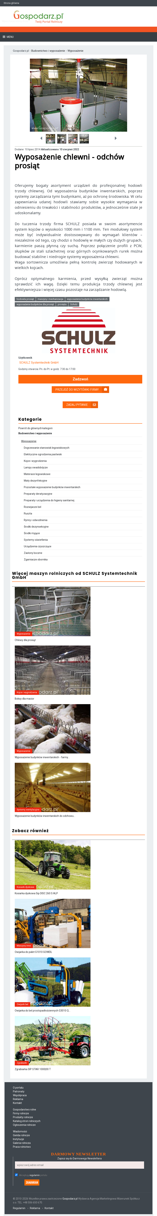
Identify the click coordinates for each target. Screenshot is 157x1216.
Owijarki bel (22, 1004)
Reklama (18, 1099)
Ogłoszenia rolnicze (24, 1124)
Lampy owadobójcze (36, 467)
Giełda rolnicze (21, 1135)
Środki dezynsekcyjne (36, 526)
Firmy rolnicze (21, 1113)
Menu (10, 36)
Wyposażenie (75, 50)
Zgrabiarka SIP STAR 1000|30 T (33, 1069)
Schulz (73, 304)
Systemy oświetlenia (36, 539)
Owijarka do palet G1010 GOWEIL (33, 951)
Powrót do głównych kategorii (35, 428)
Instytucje (18, 1139)
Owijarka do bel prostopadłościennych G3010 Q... (42, 1010)
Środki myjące (32, 533)
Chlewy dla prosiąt (25, 640)
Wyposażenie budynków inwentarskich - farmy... (42, 757)
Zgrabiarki (22, 1063)
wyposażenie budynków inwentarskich (87, 299)
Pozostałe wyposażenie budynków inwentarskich (52, 487)
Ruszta (28, 513)
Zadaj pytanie (82, 404)
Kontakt (17, 1103)
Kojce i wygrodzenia (35, 460)
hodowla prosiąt (25, 299)
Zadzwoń (80, 379)
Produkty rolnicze (23, 1117)
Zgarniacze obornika (36, 559)
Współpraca (20, 1095)
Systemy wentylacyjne (28, 809)
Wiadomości (20, 1131)
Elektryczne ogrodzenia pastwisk (43, 454)
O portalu (18, 1087)
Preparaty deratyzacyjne (38, 493)
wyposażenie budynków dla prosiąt (35, 304)
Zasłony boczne (33, 552)
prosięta (62, 304)
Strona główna (11, 3)
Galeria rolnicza (22, 1142)
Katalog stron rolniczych (26, 1121)
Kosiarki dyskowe (25, 887)
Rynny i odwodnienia (35, 520)
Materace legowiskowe (37, 474)
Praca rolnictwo (22, 1146)
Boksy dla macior (24, 698)
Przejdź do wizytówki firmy (82, 389)
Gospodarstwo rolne (24, 1109)
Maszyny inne (24, 945)
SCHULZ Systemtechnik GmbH (38, 362)
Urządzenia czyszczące (37, 546)
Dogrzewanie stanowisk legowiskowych (46, 447)
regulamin (35, 1175)
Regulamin (19, 1208)
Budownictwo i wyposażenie (48, 50)
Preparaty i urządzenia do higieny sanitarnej (49, 500)
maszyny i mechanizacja (50, 299)
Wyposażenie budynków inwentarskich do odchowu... (45, 815)
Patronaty (18, 1091)
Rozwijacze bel (32, 506)
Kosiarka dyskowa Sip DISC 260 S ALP (36, 893)
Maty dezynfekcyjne (35, 480)
